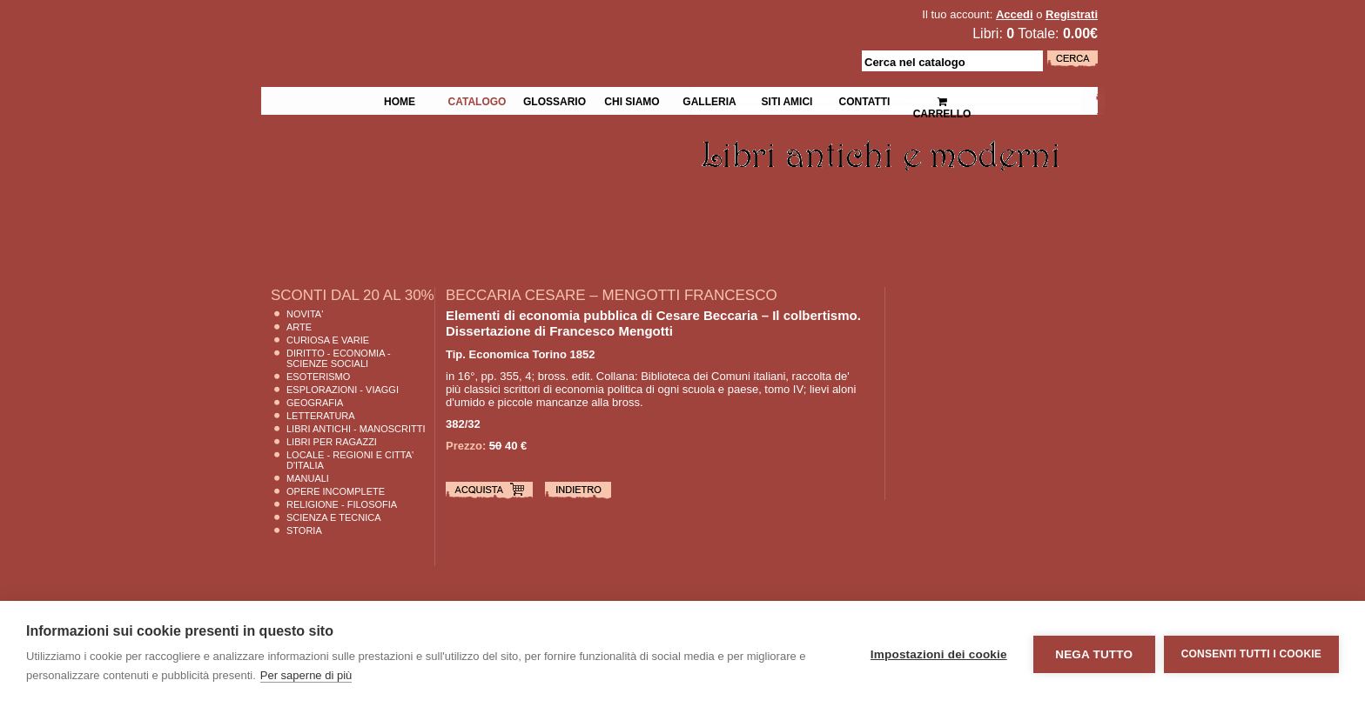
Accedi (1014, 14)
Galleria (709, 100)
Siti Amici (787, 100)
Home (399, 100)
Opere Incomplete (335, 491)
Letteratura (320, 415)
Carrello (942, 100)
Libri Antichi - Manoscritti (356, 429)
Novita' (304, 314)
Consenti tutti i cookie (1251, 654)
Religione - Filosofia (341, 504)
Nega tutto (1094, 654)
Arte (299, 327)
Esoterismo (318, 376)
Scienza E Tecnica (333, 517)
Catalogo (477, 100)
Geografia (314, 402)
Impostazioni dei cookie (939, 654)
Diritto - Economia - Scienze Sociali (338, 358)
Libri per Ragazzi (331, 442)
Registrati (1072, 14)
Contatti (865, 100)
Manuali (307, 478)
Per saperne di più (306, 675)
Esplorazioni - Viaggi (342, 389)
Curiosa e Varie (327, 340)
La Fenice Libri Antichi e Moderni (412, 26)
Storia (304, 530)
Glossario (554, 100)
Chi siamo (631, 100)
